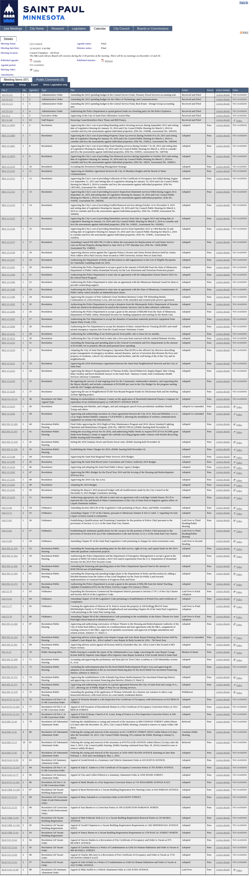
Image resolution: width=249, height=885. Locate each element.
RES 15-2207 (8, 319)
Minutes (109, 61)
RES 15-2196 (8, 296)
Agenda (37, 61)
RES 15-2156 (8, 228)
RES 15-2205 (8, 304)
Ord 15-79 (7, 591)
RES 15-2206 (8, 311)
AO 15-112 (7, 99)
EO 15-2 (6, 115)
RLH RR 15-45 (9, 752)
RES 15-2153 (8, 191)
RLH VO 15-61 (9, 862)
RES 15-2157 (8, 242)
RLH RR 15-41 (9, 732)
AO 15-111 (7, 94)
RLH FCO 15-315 (11, 714)
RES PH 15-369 (10, 573)
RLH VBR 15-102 (11, 825)
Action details (223, 94)
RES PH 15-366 (10, 566)
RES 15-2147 (8, 171)
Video (36, 70)
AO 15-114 (7, 111)
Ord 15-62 (7, 598)
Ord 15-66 (7, 507)
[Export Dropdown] (34, 85)
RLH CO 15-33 (9, 797)
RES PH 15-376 (10, 548)
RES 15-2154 (8, 205)
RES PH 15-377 (10, 684)
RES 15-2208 (8, 326)
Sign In (243, 2)
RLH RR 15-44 (9, 721)
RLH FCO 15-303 (11, 782)
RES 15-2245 (8, 413)
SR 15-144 (7, 120)
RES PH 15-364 (10, 555)
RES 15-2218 (8, 350)
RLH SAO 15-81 (10, 760)
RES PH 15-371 (10, 666)
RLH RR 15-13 (9, 742)
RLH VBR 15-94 (10, 817)
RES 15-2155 (8, 218)
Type (43, 90)
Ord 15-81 (7, 520)
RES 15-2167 (8, 259)
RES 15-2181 (8, 267)
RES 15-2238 (8, 391)
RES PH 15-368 (10, 659)
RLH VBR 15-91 (10, 832)
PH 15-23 (6, 652)
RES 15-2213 (8, 338)
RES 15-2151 (8, 178)
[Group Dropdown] (22, 85)
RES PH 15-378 (10, 692)
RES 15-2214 (8, 467)
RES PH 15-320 (10, 449)
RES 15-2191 (8, 479)
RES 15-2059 (8, 125)
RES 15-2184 (8, 274)
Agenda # (34, 90)
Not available (37, 65)
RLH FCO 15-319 (11, 767)
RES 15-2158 (8, 252)
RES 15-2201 (8, 484)
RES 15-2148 (8, 456)
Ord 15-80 (7, 541)
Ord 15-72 (7, 513)
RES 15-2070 (8, 156)
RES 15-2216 (8, 342)
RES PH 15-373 (10, 584)
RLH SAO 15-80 (10, 869)
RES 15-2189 (8, 289)
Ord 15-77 (7, 606)
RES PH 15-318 (10, 441)
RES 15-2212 (8, 333)
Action (185, 90)
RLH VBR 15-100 (11, 789)
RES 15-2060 (8, 135)
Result (210, 90)
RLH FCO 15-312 (11, 699)
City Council (36, 43)
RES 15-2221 (8, 363)
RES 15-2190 (8, 461)
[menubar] (35, 85)
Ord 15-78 (7, 616)
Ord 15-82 (7, 530)
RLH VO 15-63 (9, 847)
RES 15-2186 (8, 282)
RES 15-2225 (8, 370)
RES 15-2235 (8, 490)
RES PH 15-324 (10, 637)
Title (72, 90)
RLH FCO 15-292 (11, 706)
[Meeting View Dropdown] (55, 85)
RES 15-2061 (8, 145)
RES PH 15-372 (10, 677)
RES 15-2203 (8, 472)
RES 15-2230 (8, 381)
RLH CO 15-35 (9, 807)
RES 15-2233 (8, 406)
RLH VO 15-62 (9, 840)
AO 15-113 (7, 103)
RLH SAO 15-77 (10, 774)
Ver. (24, 90)
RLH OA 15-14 (9, 399)
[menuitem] (8, 85)
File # (4, 90)
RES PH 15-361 (10, 644)
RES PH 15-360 (10, 623)
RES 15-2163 (8, 497)
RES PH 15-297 (10, 431)
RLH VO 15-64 (9, 854)
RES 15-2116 (8, 166)
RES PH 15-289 (10, 424)
